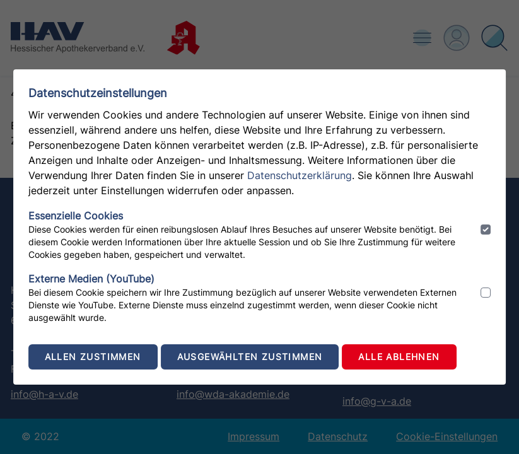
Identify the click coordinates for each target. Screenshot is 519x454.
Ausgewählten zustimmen (250, 356)
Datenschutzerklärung (299, 175)
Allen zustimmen (93, 356)
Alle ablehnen (399, 356)
